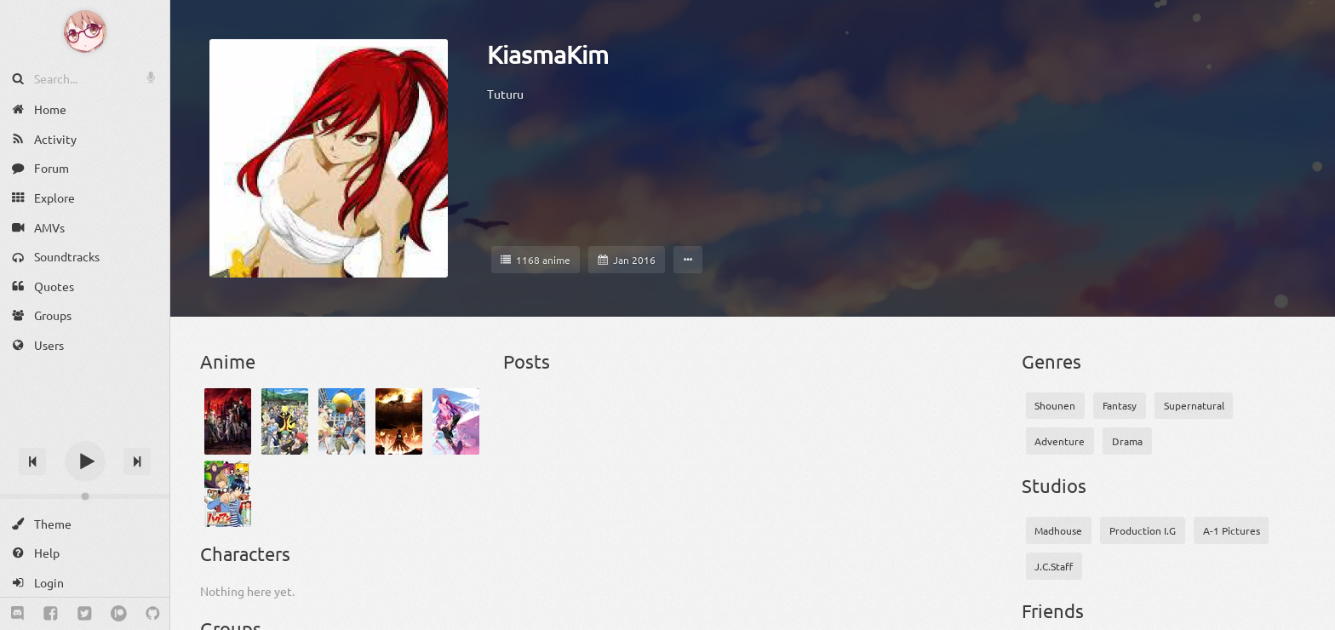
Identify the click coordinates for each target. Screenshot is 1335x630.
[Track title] (84, 431)
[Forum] (84, 168)
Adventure (1059, 441)
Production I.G (1142, 530)
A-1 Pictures (1231, 530)
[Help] (84, 553)
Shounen (1054, 405)
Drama (1127, 441)
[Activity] (84, 139)
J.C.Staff (1053, 566)
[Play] (85, 461)
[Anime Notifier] (85, 31)
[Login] (84, 583)
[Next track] (137, 461)
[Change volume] (84, 496)
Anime (227, 361)
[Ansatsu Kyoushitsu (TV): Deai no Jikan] (341, 421)
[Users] (84, 345)
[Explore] (84, 198)
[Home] (84, 109)
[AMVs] (84, 227)
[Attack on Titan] (398, 421)
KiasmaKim (548, 54)
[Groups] (84, 315)
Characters (245, 553)
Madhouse (1058, 530)
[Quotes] (84, 286)
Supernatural (1194, 405)
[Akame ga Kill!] (227, 421)
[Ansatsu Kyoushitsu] (284, 421)
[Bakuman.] (227, 494)
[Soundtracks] (84, 257)
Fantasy (1120, 405)
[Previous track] (32, 461)
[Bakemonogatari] (456, 421)
